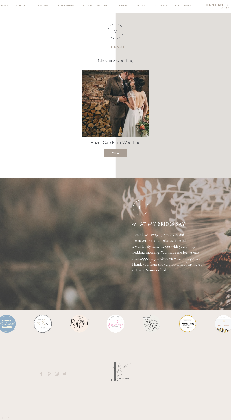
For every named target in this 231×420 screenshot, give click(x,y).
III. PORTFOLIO (65, 5)
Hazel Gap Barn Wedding (115, 142)
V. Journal (122, 5)
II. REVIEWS (41, 5)
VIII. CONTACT (183, 5)
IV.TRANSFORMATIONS (94, 5)
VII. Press (160, 5)
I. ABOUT (21, 5)
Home (4, 5)
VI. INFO (142, 5)
